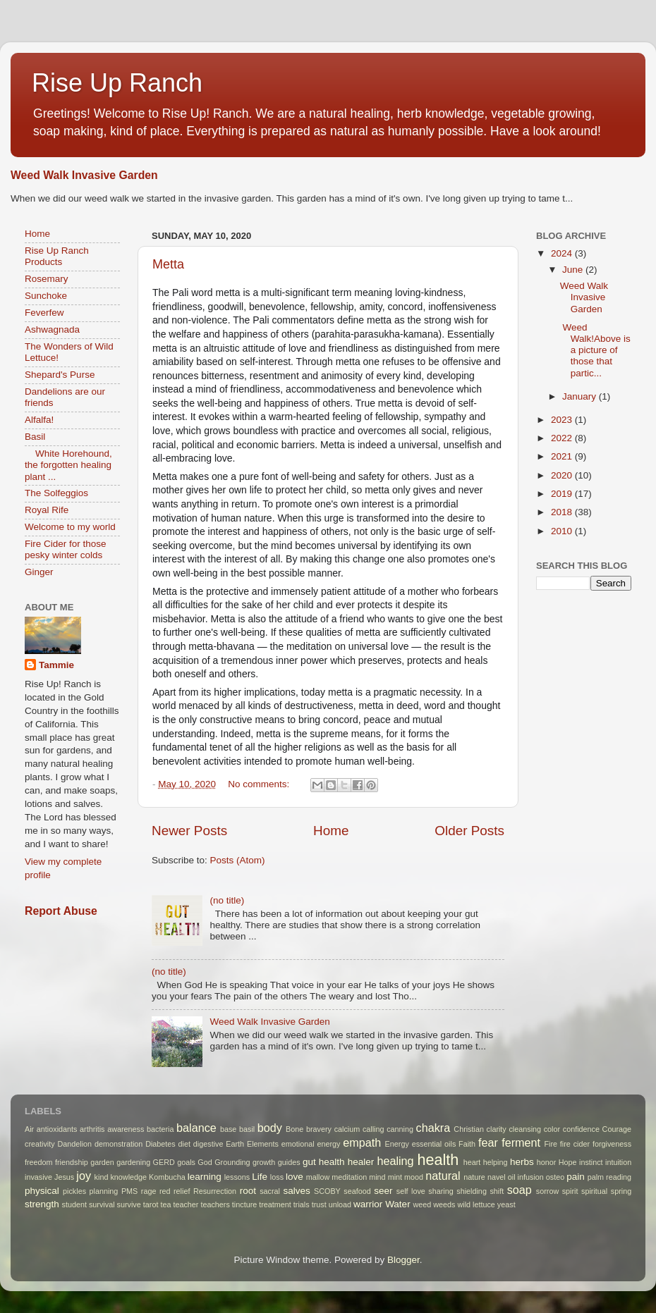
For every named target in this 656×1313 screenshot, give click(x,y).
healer (361, 1162)
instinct (591, 1162)
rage (149, 1191)
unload (340, 1204)
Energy (397, 1144)
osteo (555, 1177)
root (248, 1190)
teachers (214, 1204)
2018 (563, 512)
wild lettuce (475, 1204)
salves (296, 1190)
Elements (263, 1144)
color (552, 1129)
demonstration (118, 1144)
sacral (270, 1191)
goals (186, 1162)
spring (621, 1191)
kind (102, 1177)
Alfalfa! (39, 419)
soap (519, 1189)
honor (547, 1162)
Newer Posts (189, 830)
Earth (235, 1144)
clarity (496, 1129)
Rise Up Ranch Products (57, 256)
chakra (433, 1127)
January (580, 396)
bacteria (160, 1129)
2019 (563, 493)
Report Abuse (61, 911)
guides (289, 1162)
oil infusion (526, 1177)
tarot (151, 1204)
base (228, 1129)
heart (472, 1162)
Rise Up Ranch (117, 82)
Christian (469, 1129)
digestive (208, 1144)
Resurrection (214, 1191)
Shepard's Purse (60, 374)
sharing (440, 1191)
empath (362, 1142)
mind (377, 1177)
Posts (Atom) (237, 860)
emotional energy (311, 1144)
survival (102, 1204)
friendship (71, 1162)
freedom (39, 1162)
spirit (570, 1191)
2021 (563, 456)
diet (184, 1144)
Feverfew (44, 312)
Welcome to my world (70, 527)
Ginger (39, 572)
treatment (275, 1204)
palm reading (609, 1177)
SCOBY (327, 1191)
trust (319, 1204)
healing (395, 1160)
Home (330, 830)
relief (182, 1191)
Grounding (232, 1162)
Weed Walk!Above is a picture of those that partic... (595, 350)
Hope (568, 1162)
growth (264, 1162)
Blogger (403, 1260)
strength (42, 1204)
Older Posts (469, 830)
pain (575, 1176)
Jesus (64, 1177)
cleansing (525, 1129)
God (205, 1162)
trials (301, 1204)
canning (400, 1129)
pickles (74, 1191)
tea (165, 1204)
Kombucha (167, 1177)
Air (29, 1129)
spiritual (594, 1191)
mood (413, 1177)
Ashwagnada (52, 329)
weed (422, 1204)
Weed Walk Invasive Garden (84, 175)
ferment (521, 1142)
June (573, 269)
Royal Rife (46, 510)
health (438, 1160)
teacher (185, 1204)
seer (383, 1190)
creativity (40, 1144)
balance (196, 1127)
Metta (168, 264)
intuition (618, 1162)
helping (495, 1162)
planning (104, 1191)
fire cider (575, 1144)
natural (443, 1175)
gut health (324, 1162)
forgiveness (612, 1144)
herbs (522, 1162)
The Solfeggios (56, 493)
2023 (563, 419)
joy (83, 1175)
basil (247, 1129)
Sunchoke (46, 295)
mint (395, 1177)
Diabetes (160, 1144)
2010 (563, 531)
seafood (357, 1191)
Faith (466, 1144)
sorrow (547, 1191)
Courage (616, 1129)
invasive (38, 1177)
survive (129, 1204)
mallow (318, 1177)
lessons (237, 1177)
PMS (129, 1191)
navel (496, 1177)
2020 (563, 475)
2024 (563, 253)
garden (102, 1162)
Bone (294, 1129)
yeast (506, 1204)
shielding (471, 1191)
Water (398, 1204)
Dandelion (74, 1144)
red (165, 1191)
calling (373, 1129)
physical (42, 1190)
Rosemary (46, 278)
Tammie (56, 665)
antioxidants (57, 1129)
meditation (349, 1177)
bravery (319, 1129)
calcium (347, 1129)
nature (474, 1177)
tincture (244, 1204)
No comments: (260, 784)
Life (259, 1176)
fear (488, 1142)
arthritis (92, 1129)
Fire (550, 1144)
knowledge (128, 1177)
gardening (133, 1162)
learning (204, 1176)
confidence (581, 1129)
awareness (125, 1129)
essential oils (434, 1144)
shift (497, 1191)
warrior (367, 1204)
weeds (444, 1204)
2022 (563, 438)
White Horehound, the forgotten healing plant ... (68, 464)
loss (277, 1177)
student (74, 1204)
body (269, 1127)
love (294, 1176)
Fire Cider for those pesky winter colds (66, 549)
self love (410, 1191)
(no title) (226, 900)
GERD (164, 1162)
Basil (35, 436)
